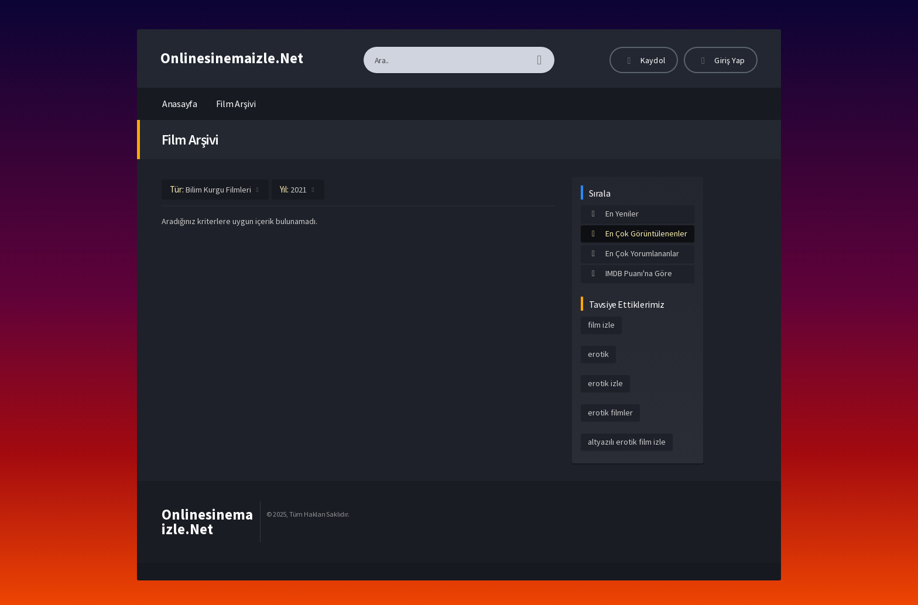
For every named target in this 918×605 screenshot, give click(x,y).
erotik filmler (610, 412)
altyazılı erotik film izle (627, 441)
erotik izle (605, 383)
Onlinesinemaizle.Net (231, 58)
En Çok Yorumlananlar (633, 253)
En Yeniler (613, 213)
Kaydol (643, 60)
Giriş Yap (721, 60)
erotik (598, 354)
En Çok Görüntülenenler (637, 233)
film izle (601, 324)
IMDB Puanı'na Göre (630, 273)
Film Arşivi (236, 103)
